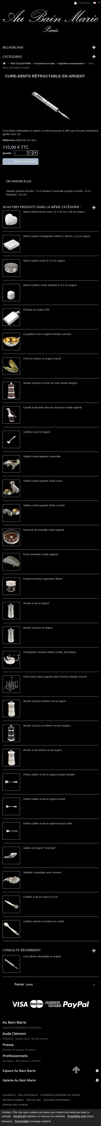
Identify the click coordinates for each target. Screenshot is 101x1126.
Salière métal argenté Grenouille (42, 456)
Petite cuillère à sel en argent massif (44, 798)
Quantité (7, 153)
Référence (9, 140)
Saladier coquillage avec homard (42, 872)
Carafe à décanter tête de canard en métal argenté (52, 407)
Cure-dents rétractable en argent (42, 956)
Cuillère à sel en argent (36, 431)
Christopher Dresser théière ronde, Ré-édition (49, 652)
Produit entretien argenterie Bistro (42, 578)
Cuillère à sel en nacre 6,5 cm (40, 896)
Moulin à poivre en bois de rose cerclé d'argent (50, 382)
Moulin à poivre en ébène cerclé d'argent (46, 725)
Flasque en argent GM (36, 309)
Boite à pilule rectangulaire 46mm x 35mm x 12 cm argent (56, 236)
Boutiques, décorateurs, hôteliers (22, 1060)
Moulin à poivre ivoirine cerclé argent (44, 701)
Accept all (19, 1116)
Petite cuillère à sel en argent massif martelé (49, 774)
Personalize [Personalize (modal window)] (22, 1121)
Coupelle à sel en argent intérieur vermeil (47, 334)
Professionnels (15, 1055)
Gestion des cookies (15, 1104)
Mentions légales (13, 1099)
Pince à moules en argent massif (42, 358)
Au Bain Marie (14, 1022)
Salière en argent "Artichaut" (39, 847)
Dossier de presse (13, 1049)
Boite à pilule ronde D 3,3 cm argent (44, 260)
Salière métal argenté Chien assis (42, 480)
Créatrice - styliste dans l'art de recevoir (25, 1038)
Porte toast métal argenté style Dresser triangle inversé (55, 676)
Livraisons (9, 1094)
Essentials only (76, 1116)
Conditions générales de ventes (60, 1094)
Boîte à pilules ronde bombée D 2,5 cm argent (49, 285)
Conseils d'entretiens (56, 1099)
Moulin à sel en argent (36, 603)
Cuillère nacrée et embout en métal (43, 921)
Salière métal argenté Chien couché (44, 505)
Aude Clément (14, 1033)
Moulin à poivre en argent (38, 627)
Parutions (30, 1049)
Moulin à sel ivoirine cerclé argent (42, 750)
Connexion (82, 2)
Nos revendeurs (28, 1094)
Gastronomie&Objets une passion (22, 1027)
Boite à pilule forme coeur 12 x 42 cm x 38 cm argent (53, 211)
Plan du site (33, 1099)
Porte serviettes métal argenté (40, 554)
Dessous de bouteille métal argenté (43, 529)
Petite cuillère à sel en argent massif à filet (47, 823)
